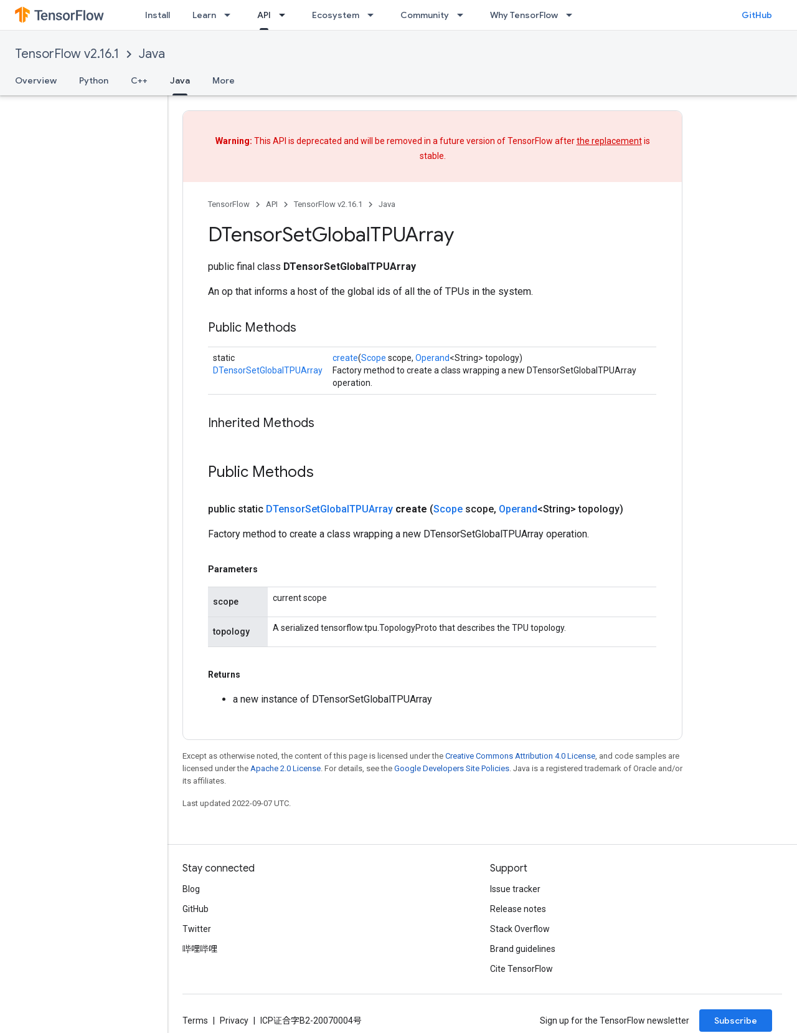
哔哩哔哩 (199, 949)
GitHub (757, 15)
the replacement (609, 141)
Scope (373, 358)
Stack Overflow (520, 929)
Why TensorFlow (524, 15)
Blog (191, 889)
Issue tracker (515, 889)
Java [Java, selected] (180, 80)
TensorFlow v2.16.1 (67, 54)
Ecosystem (335, 15)
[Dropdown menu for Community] (464, 15)
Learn (204, 15)
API (272, 204)
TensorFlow (229, 204)
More (223, 80)
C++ (139, 80)
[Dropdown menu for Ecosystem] (374, 15)
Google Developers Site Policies (451, 768)
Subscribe (735, 1020)
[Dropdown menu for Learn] (231, 15)
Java (152, 54)
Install (157, 15)
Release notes (518, 909)
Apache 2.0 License (285, 768)
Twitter (196, 929)
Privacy (234, 1021)
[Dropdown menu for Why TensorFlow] (573, 15)
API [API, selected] (264, 15)
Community (424, 15)
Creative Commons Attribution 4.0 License (520, 756)
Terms (195, 1021)
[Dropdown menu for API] (286, 15)
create (345, 358)
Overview (36, 80)
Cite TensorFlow (521, 969)
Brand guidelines (522, 949)
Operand (432, 358)
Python (93, 80)
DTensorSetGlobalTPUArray (268, 370)
